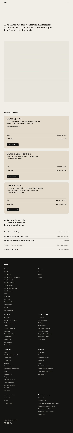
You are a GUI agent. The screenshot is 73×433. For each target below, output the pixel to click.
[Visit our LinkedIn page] (8, 423)
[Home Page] (10, 2)
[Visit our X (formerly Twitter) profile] (11, 423)
